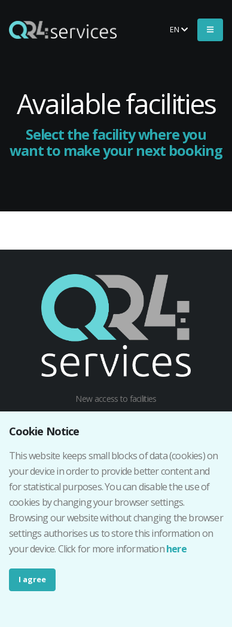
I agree (32, 579)
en (179, 29)
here (176, 548)
